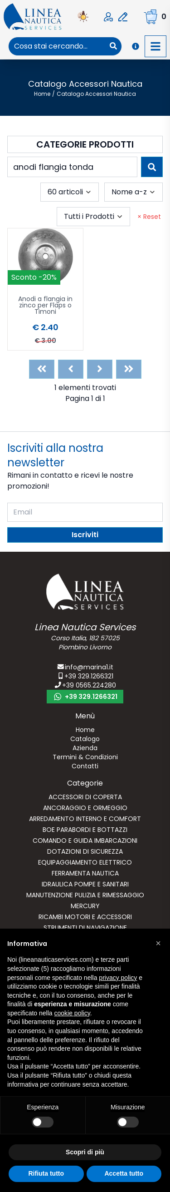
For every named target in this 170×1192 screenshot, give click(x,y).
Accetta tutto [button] (123, 1173)
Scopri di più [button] (85, 1152)
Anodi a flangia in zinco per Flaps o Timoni (45, 306)
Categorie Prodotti (85, 144)
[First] (41, 369)
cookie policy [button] (72, 1013)
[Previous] (70, 369)
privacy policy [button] (118, 977)
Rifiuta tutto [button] (46, 1173)
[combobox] (57, 46)
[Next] (99, 369)
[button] (158, 943)
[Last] (128, 369)
